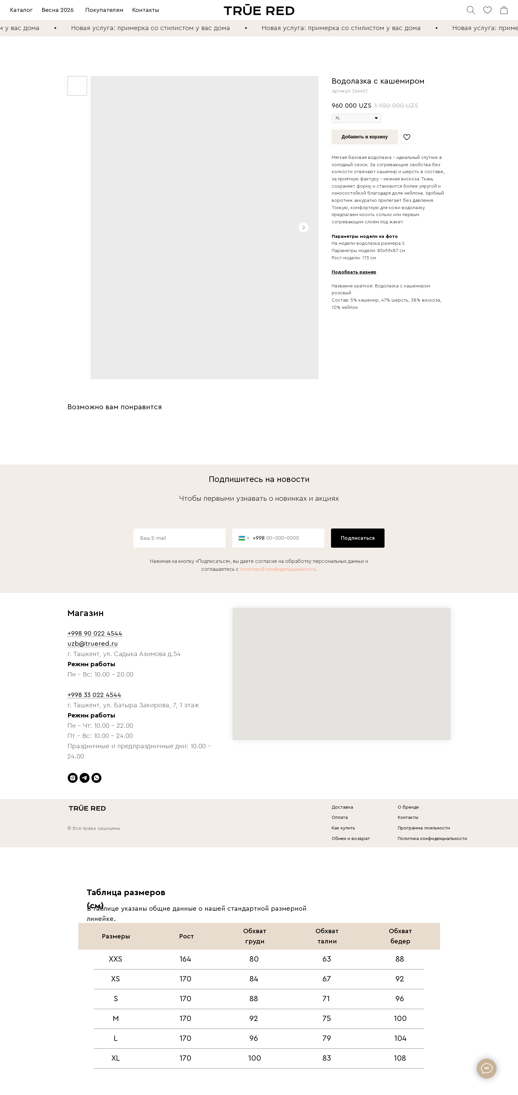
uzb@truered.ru (92, 643)
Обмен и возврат (351, 838)
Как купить (343, 828)
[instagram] (73, 778)
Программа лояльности (424, 828)
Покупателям (104, 10)
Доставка (342, 807)
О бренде (408, 807)
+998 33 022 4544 (94, 695)
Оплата (340, 817)
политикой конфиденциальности (277, 569)
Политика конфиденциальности (432, 838)
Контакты (145, 10)
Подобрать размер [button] (354, 272)
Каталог (21, 10)
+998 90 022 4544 (94, 633)
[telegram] (85, 778)
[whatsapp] (96, 778)
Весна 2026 (58, 10)
